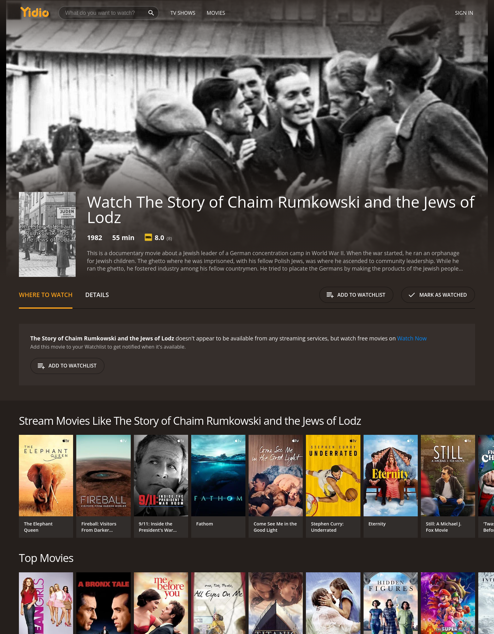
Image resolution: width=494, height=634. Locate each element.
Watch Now (412, 338)
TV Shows (182, 12)
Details (97, 294)
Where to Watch (45, 294)
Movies (216, 12)
